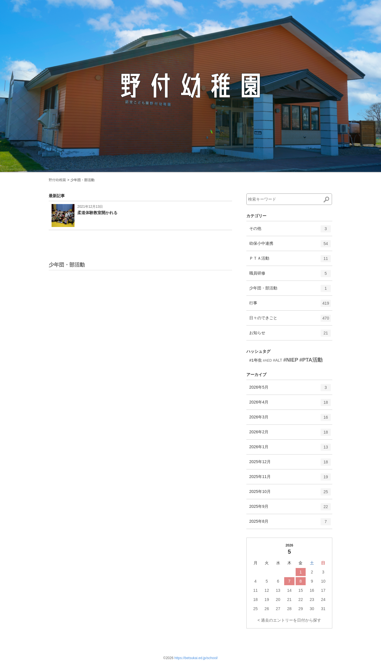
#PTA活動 (311, 360)
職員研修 (290, 275)
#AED (267, 361)
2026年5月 (290, 389)
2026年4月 (290, 404)
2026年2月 (290, 434)
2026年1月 (290, 449)
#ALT (277, 360)
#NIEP (290, 360)
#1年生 (255, 360)
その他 (290, 230)
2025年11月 (290, 478)
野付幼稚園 (57, 180)
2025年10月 (290, 493)
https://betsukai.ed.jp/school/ (196, 658)
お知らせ (290, 335)
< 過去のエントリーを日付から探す (289, 620)
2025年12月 (290, 464)
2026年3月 (290, 419)
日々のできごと (290, 320)
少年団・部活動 (290, 290)
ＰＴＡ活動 (290, 260)
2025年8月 (290, 523)
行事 (290, 305)
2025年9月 (290, 508)
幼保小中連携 (290, 245)
